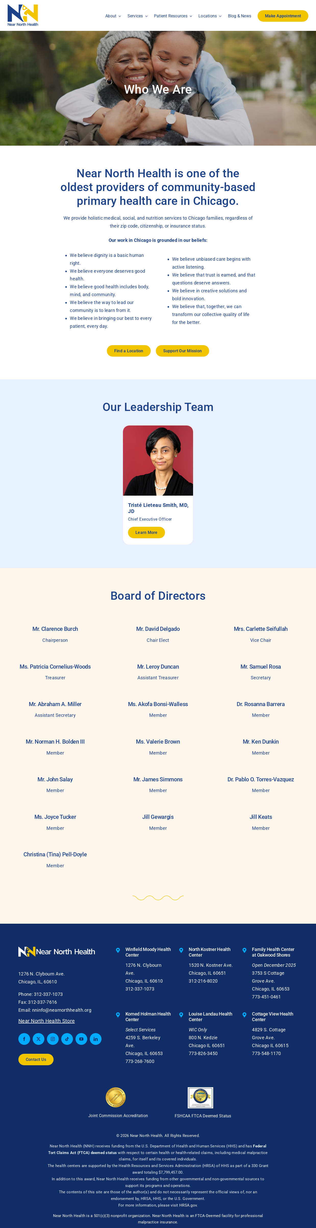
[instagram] (53, 1039)
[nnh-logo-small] (23, 6)
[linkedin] (96, 1039)
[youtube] (81, 1039)
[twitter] (38, 1039)
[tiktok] (67, 1039)
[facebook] (24, 1039)
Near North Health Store (46, 1021)
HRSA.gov (188, 1205)
